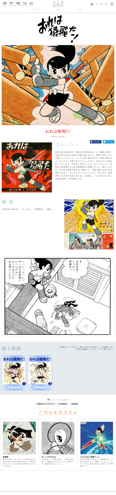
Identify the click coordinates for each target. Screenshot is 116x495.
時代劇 (74, 404)
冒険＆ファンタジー (46, 404)
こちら (98, 349)
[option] (19, 445)
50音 (58, 10)
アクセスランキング (36, 10)
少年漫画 (62, 404)
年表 (80, 10)
